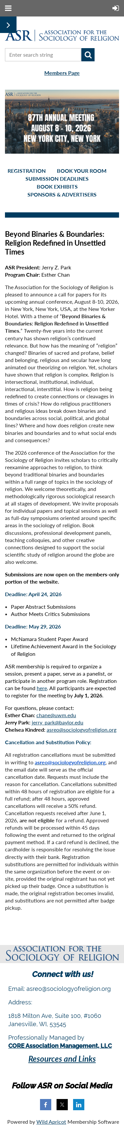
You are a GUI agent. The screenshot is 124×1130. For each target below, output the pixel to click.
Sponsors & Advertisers (62, 194)
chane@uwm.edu (56, 715)
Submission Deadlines (57, 178)
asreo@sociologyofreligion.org (81, 729)
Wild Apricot (51, 1121)
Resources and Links (62, 1058)
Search (88, 54)
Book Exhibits (57, 186)
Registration (27, 171)
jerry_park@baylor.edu (57, 722)
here (42, 688)
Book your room (81, 171)
